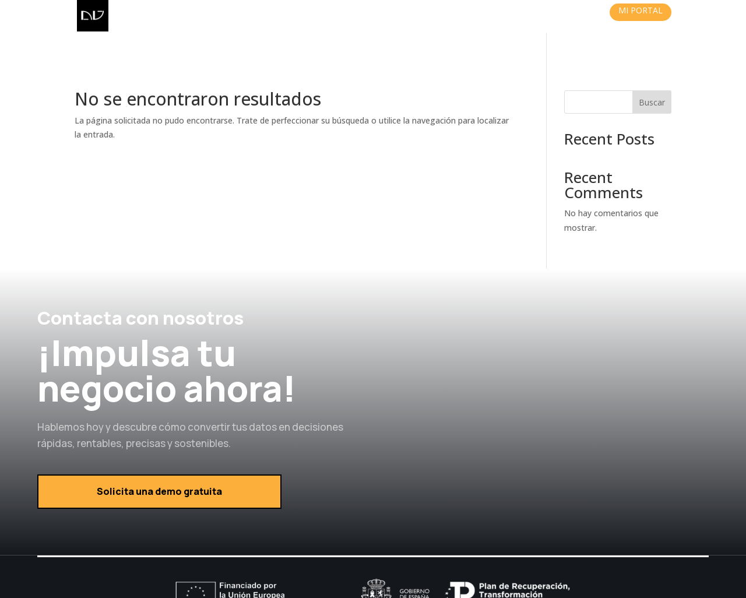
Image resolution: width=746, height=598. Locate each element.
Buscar (652, 69)
